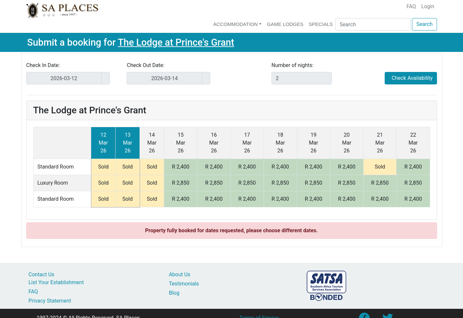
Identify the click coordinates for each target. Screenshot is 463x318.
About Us (179, 274)
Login (427, 6)
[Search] (373, 24)
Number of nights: (292, 65)
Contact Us (42, 274)
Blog (174, 293)
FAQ (411, 6)
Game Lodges (285, 24)
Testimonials (184, 284)
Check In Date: (43, 65)
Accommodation (235, 24)
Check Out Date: (145, 65)
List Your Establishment (56, 282)
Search (424, 24)
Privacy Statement (50, 301)
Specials (321, 24)
